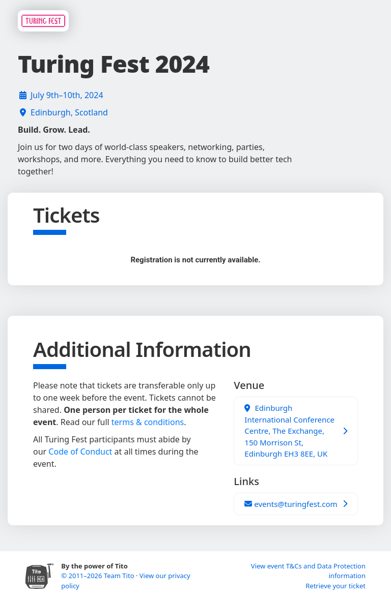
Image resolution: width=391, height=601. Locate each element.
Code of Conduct (80, 451)
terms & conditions (147, 422)
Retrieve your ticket (335, 585)
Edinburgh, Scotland (69, 112)
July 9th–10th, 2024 (67, 95)
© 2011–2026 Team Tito (98, 575)
